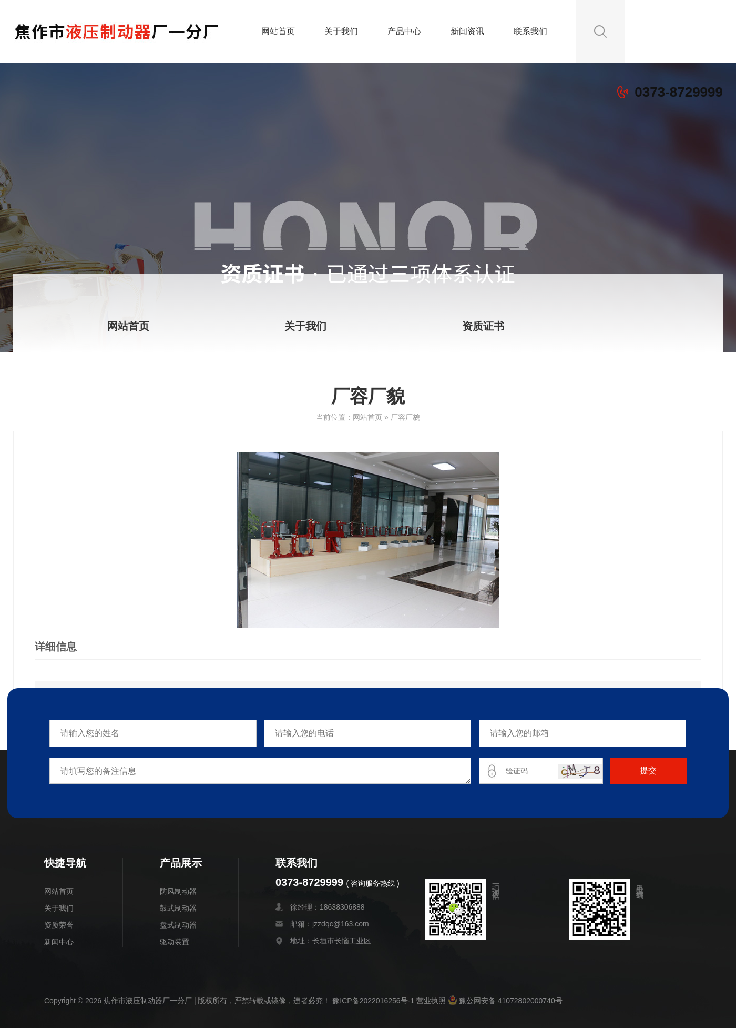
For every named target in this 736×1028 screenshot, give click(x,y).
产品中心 (404, 31)
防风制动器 (178, 891)
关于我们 (341, 31)
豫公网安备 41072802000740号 (505, 1000)
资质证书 (483, 326)
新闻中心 (59, 942)
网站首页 (278, 31)
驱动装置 (174, 942)
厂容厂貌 (405, 417)
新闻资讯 (467, 31)
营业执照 (431, 1000)
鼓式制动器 (178, 908)
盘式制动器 (178, 925)
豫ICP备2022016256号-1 (373, 1000)
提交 (648, 770)
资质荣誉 (59, 925)
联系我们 (530, 31)
